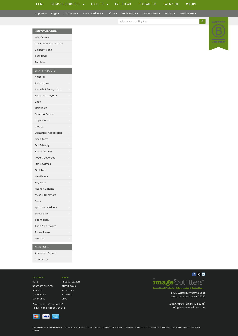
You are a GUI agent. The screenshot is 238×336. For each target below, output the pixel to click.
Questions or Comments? (47, 304)
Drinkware (71, 13)
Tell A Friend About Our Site (48, 308)
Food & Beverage (45, 157)
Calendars (41, 108)
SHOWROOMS (69, 286)
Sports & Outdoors (46, 207)
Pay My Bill (171, 4)
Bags (55, 13)
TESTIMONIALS (39, 294)
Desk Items (41, 139)
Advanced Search (45, 253)
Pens (38, 201)
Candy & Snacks (44, 114)
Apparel (41, 13)
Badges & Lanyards (46, 95)
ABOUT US (97, 4)
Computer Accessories (48, 133)
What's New (42, 37)
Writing (170, 13)
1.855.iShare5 (176, 304)
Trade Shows (151, 13)
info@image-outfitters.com (189, 307)
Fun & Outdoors (93, 13)
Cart (193, 4)
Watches (40, 238)
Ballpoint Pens (43, 50)
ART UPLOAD (123, 4)
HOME (40, 4)
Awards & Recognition (48, 89)
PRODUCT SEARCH (71, 281)
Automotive (42, 83)
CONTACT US (147, 4)
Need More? (188, 13)
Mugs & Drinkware (45, 195)
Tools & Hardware (45, 226)
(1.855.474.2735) (196, 304)
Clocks (39, 126)
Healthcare (41, 176)
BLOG (64, 298)
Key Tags (40, 182)
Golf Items (41, 170)
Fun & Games (43, 164)
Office (112, 13)
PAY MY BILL (67, 294)
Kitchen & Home (44, 189)
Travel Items (42, 232)
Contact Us (41, 259)
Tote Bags (41, 56)
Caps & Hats (42, 120)
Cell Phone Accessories (49, 43)
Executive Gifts (44, 151)
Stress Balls (41, 213)
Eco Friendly (42, 145)
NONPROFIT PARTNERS (65, 4)
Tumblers (40, 62)
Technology (130, 13)
